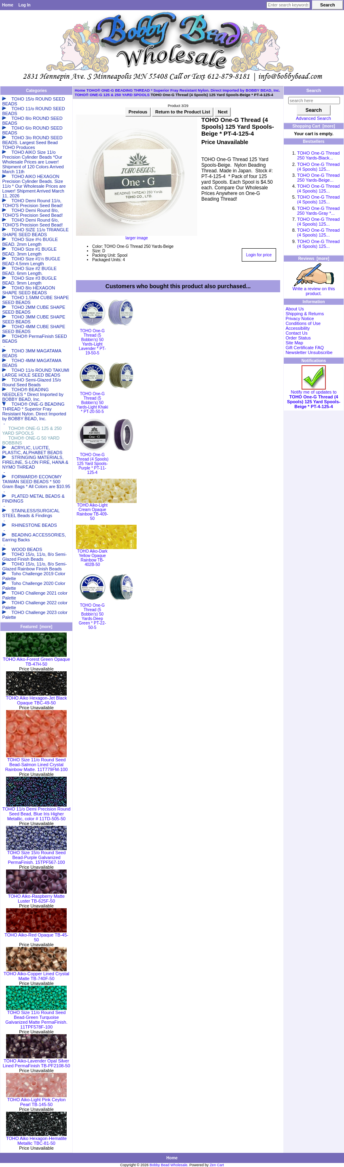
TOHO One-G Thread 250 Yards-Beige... (318, 177)
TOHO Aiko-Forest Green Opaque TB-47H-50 (36, 659)
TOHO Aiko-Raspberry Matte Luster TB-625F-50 (36, 896)
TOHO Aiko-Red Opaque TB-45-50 (36, 935)
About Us (294, 308)
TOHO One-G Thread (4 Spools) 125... (318, 167)
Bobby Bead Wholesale (169, 1165)
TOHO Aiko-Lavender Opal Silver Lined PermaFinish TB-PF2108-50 (36, 1061)
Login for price (259, 255)
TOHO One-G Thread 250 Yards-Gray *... (318, 211)
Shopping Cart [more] (313, 126)
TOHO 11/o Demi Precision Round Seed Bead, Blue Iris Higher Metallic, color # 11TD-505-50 (36, 811)
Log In (25, 5)
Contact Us (296, 333)
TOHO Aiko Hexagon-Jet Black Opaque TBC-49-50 (36, 698)
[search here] (314, 100)
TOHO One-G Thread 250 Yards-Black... (318, 155)
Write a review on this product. (314, 289)
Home (7, 5)
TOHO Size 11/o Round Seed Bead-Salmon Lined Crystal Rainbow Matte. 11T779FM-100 (36, 762)
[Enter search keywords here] (288, 5)
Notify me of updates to (313, 397)
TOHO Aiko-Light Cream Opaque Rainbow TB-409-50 (92, 512)
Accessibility (297, 328)
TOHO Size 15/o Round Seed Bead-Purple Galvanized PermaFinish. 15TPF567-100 (36, 855)
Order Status (297, 337)
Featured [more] (37, 626)
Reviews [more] (313, 258)
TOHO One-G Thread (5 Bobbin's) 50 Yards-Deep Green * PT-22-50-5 (92, 616)
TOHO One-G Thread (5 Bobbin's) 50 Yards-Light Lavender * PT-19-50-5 (92, 342)
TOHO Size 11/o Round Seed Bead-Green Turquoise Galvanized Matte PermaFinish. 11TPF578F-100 (36, 1017)
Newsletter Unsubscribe (308, 352)
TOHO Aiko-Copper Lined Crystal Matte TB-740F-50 (36, 974)
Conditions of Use (303, 323)
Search (313, 90)
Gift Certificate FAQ (304, 347)
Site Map (294, 342)
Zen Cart (217, 1165)
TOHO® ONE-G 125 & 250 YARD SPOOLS (112, 94)
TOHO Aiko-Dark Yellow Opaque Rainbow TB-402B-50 (92, 558)
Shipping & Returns (304, 313)
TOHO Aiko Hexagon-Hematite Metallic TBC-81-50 (36, 1139)
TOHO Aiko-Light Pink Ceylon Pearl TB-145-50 (36, 1100)
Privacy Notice (299, 318)
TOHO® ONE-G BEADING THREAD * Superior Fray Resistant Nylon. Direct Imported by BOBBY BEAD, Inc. (183, 90)
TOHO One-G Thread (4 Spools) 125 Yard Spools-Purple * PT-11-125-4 (92, 464)
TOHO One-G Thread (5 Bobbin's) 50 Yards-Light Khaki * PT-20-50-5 (92, 403)
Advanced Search (313, 118)
